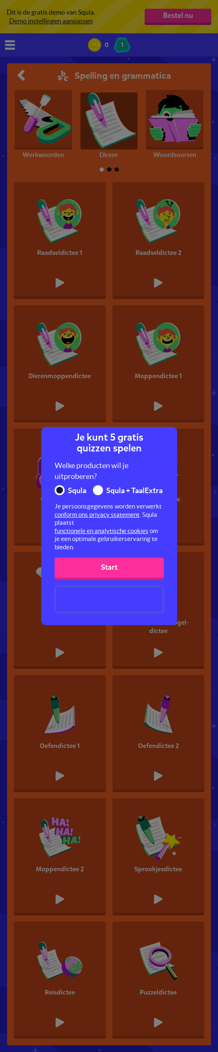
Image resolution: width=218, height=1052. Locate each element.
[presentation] (109, 599)
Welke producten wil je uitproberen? (91, 471)
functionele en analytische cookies (101, 530)
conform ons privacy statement (97, 514)
